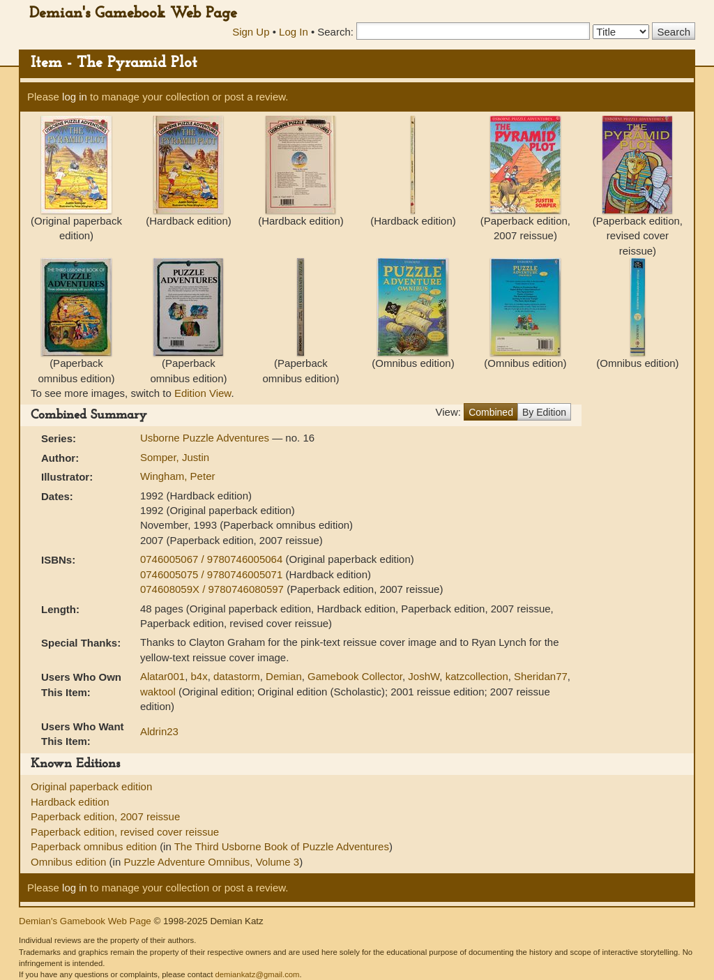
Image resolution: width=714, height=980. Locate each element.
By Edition (544, 412)
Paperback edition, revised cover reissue (125, 832)
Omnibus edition (70, 862)
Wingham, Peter (177, 476)
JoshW (423, 676)
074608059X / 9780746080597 (213, 589)
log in (74, 97)
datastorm (236, 676)
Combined (491, 412)
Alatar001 (162, 676)
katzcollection (477, 676)
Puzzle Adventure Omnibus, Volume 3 (211, 862)
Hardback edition (70, 802)
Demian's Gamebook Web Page (133, 14)
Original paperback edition (91, 786)
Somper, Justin (174, 457)
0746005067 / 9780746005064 (213, 559)
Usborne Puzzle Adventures (206, 438)
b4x (198, 676)
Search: (335, 32)
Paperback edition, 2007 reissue (105, 816)
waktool (158, 692)
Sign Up (250, 32)
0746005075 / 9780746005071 (213, 574)
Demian (284, 676)
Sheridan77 (541, 676)
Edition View (202, 393)
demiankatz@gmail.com (257, 974)
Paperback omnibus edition (95, 846)
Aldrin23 (159, 731)
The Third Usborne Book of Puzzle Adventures (281, 846)
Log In (293, 32)
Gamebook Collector (354, 676)
